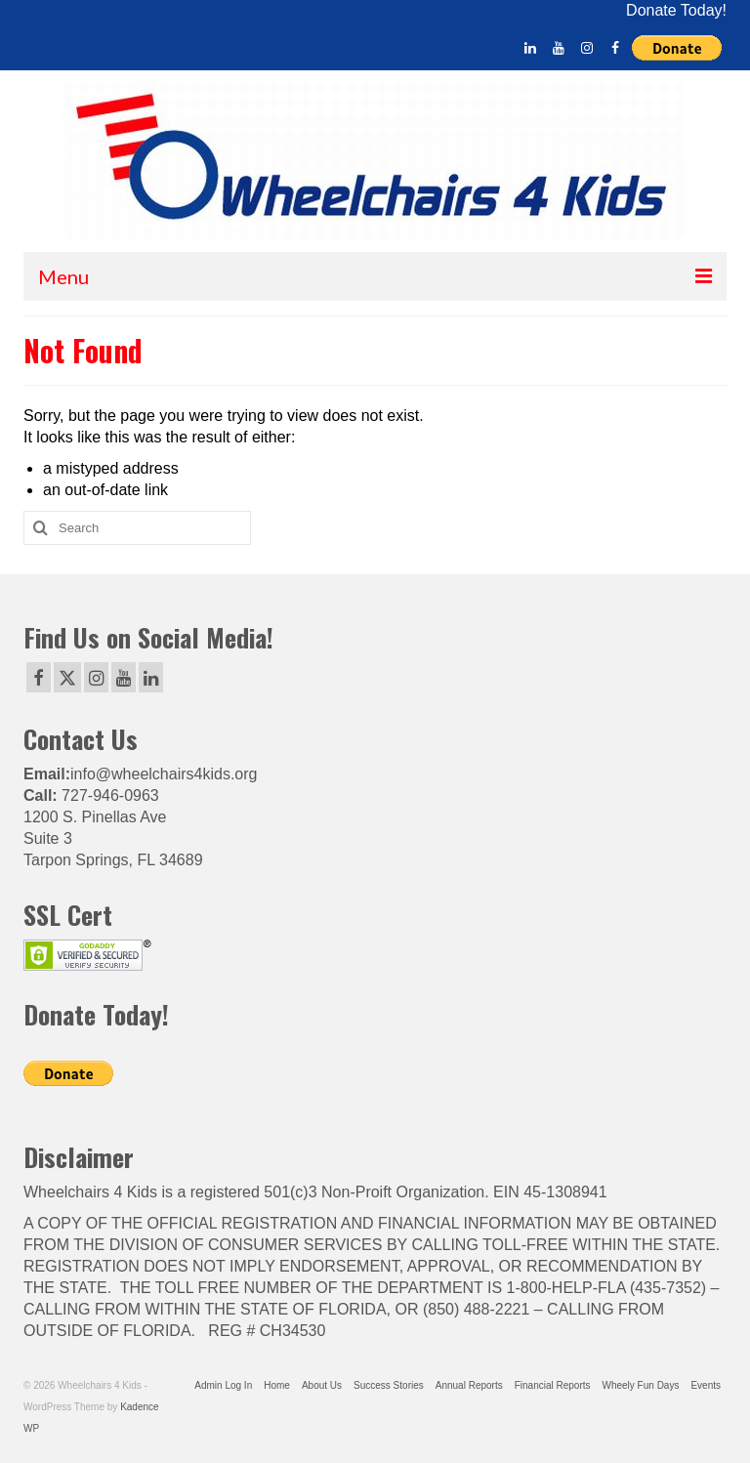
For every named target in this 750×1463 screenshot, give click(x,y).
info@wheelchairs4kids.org (163, 774)
